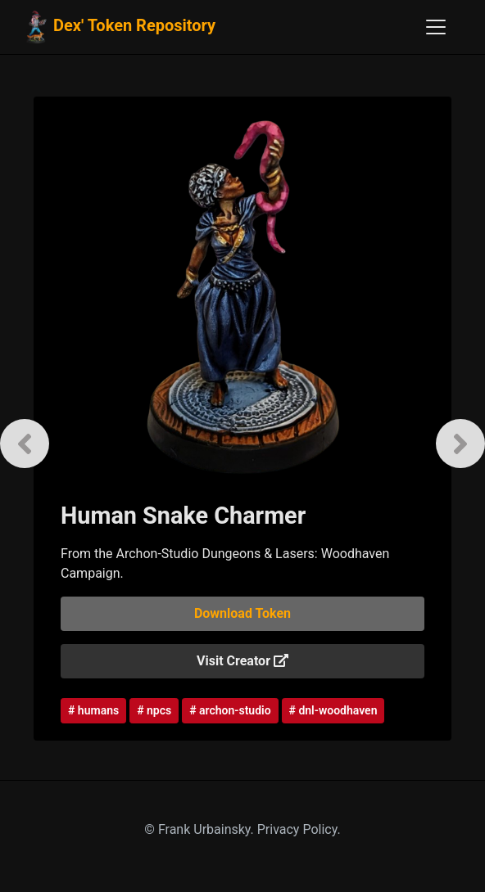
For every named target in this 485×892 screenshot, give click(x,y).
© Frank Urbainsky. (200, 829)
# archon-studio (229, 710)
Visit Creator (242, 661)
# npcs (154, 710)
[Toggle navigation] (436, 27)
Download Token (242, 613)
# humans (93, 710)
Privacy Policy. (299, 829)
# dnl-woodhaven (333, 710)
